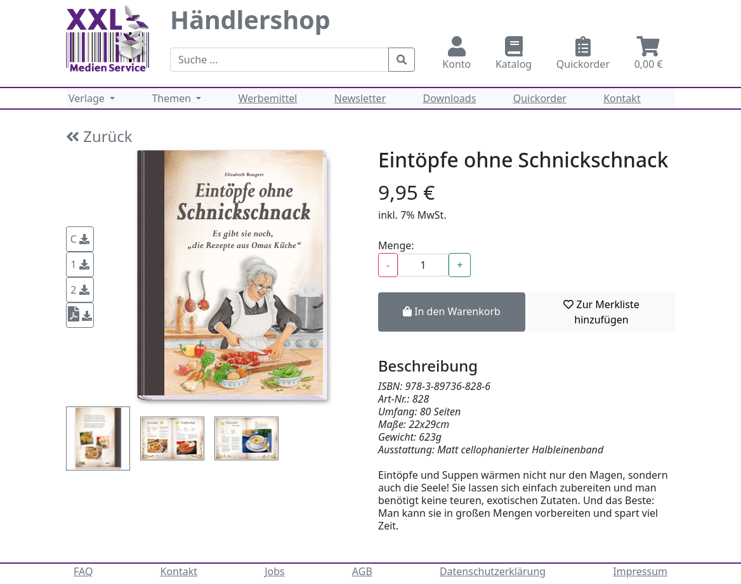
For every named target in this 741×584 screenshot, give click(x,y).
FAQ (83, 571)
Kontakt (622, 98)
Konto (456, 53)
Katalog (513, 53)
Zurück (99, 136)
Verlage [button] (88, 98)
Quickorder (583, 53)
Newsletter (360, 98)
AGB (362, 571)
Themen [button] (172, 98)
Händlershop (250, 20)
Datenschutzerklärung (493, 571)
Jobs (275, 571)
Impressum (640, 571)
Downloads (449, 98)
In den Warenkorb (452, 311)
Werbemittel (268, 98)
